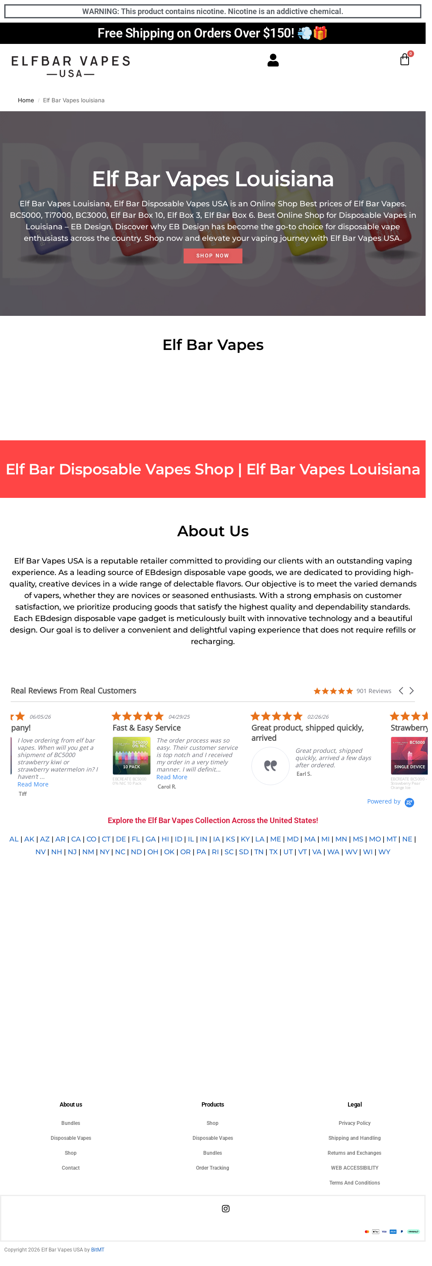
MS (358, 839)
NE (407, 839)
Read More (98, 784)
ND (136, 852)
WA (333, 852)
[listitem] (242, 752)
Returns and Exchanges (354, 1153)
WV (351, 852)
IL (191, 839)
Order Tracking (212, 1168)
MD (293, 839)
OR (185, 852)
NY (104, 852)
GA (151, 839)
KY (245, 839)
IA (216, 839)
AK (29, 839)
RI (215, 852)
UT (288, 852)
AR (60, 839)
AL (14, 839)
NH (56, 852)
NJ (72, 852)
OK (169, 852)
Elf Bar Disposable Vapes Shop (120, 469)
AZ (45, 839)
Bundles (70, 1123)
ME (275, 839)
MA (310, 839)
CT (106, 839)
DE (121, 839)
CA (76, 839)
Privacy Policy (355, 1123)
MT (391, 839)
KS (230, 839)
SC (229, 852)
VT (302, 852)
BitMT (97, 1250)
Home (26, 100)
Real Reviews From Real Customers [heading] (73, 690)
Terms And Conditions (354, 1183)
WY (384, 852)
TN (259, 852)
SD (244, 852)
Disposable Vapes (71, 1138)
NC (120, 852)
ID (178, 839)
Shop (71, 1153)
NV (40, 852)
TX (273, 852)
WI (368, 852)
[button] (402, 690)
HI (165, 839)
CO (91, 839)
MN (341, 839)
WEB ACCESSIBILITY (354, 1168)
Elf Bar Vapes (297, 469)
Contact (71, 1168)
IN (203, 839)
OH (152, 852)
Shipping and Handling (354, 1138)
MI (325, 839)
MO (375, 839)
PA (201, 852)
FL (136, 839)
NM (88, 852)
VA (317, 852)
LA (260, 839)
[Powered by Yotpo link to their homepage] (391, 801)
